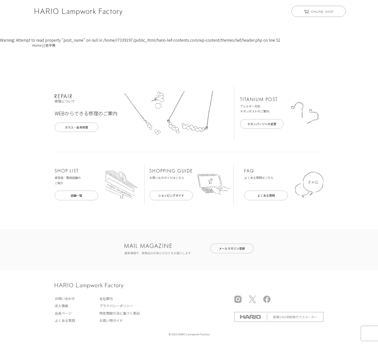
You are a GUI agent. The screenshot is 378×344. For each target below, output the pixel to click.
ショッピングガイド (171, 195)
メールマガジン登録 (232, 248)
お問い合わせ (65, 298)
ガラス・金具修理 (76, 127)
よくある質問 (266, 195)
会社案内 (106, 298)
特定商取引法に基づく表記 (119, 313)
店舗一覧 (76, 195)
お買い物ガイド (111, 320)
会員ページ (63, 313)
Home (37, 45)
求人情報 (61, 305)
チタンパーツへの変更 (261, 124)
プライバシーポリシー (116, 305)
